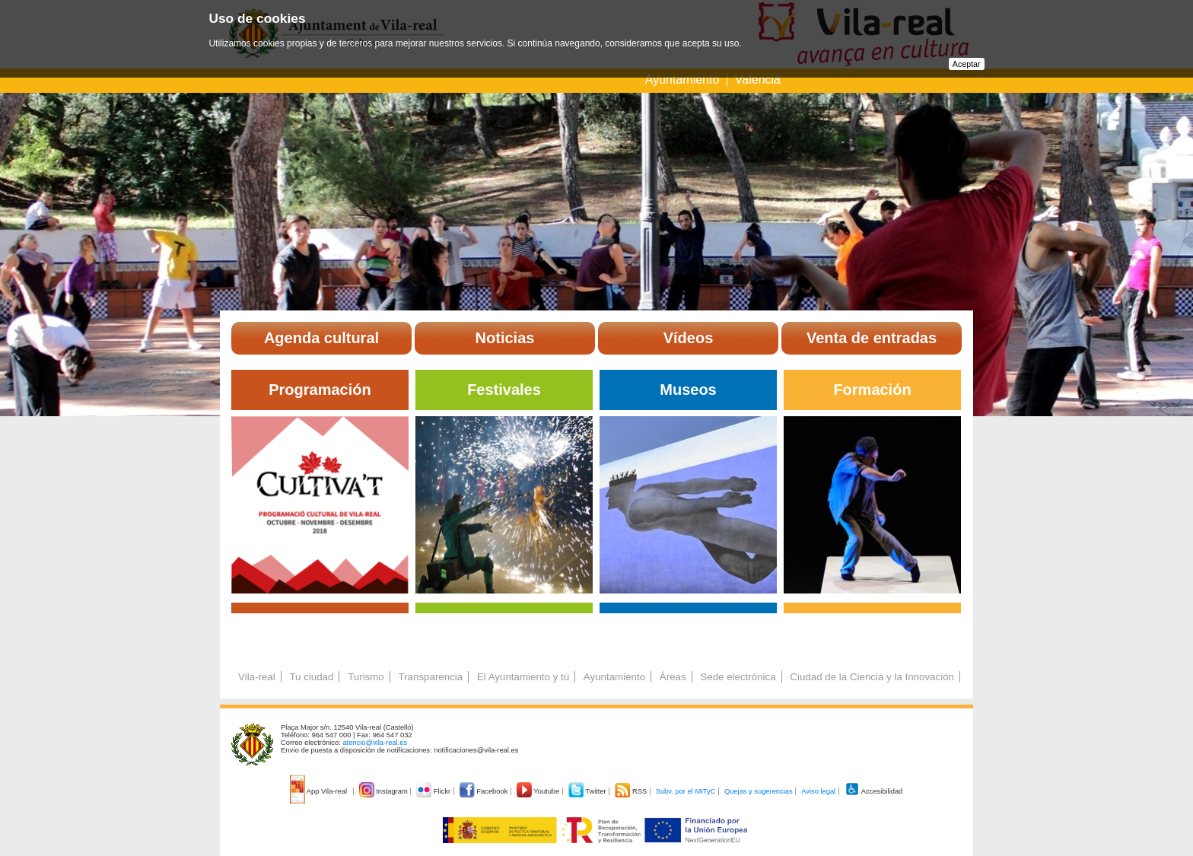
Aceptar (967, 63)
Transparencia (430, 677)
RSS (631, 791)
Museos (688, 389)
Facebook (485, 791)
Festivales (504, 389)
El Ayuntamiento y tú (523, 677)
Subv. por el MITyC (686, 791)
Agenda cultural (321, 337)
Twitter (588, 791)
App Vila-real (319, 791)
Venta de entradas (871, 337)
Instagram (384, 791)
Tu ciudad (311, 677)
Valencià (758, 79)
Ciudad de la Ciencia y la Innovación (872, 677)
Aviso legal (818, 791)
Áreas (673, 677)
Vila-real (256, 677)
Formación (872, 389)
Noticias (505, 337)
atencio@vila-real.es (374, 742)
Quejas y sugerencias (758, 791)
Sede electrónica (737, 677)
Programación (320, 389)
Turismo (366, 677)
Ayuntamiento (684, 79)
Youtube (539, 791)
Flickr (434, 791)
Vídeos (688, 337)
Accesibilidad (874, 791)
